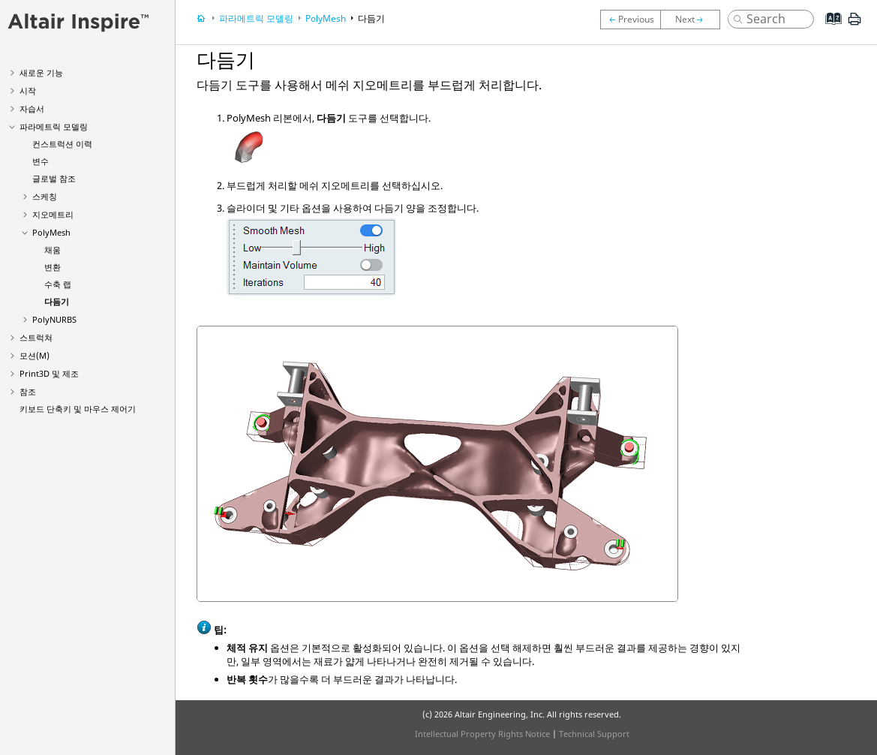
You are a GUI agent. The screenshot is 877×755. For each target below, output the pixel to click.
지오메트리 (53, 214)
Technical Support (594, 733)
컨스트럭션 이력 (62, 143)
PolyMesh (51, 232)
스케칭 (44, 196)
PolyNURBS (54, 319)
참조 (28, 391)
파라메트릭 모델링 (54, 126)
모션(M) (35, 355)
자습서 (32, 108)
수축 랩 (57, 284)
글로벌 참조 (54, 178)
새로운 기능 (41, 72)
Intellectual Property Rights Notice (482, 733)
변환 (52, 266)
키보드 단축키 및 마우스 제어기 (78, 408)
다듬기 (56, 301)
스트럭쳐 (36, 337)
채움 (52, 249)
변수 (40, 161)
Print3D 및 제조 (49, 373)
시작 (28, 90)
